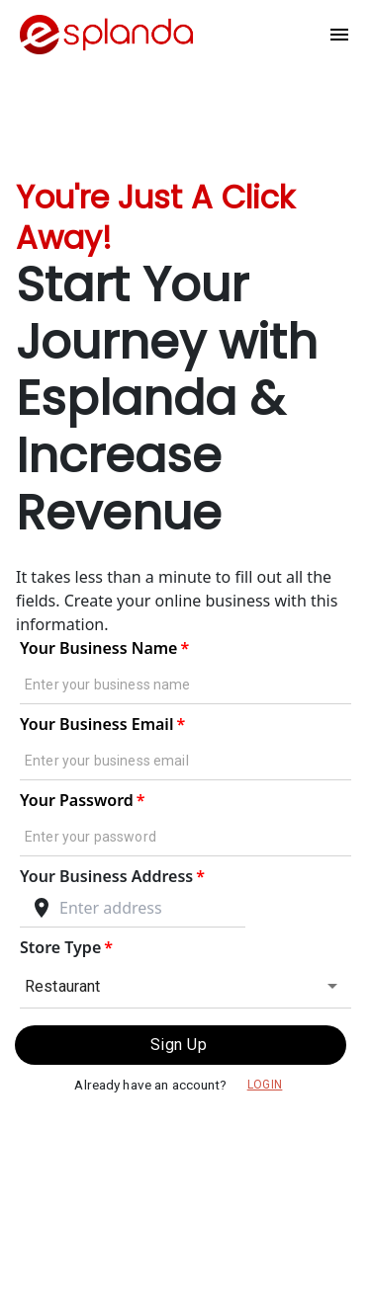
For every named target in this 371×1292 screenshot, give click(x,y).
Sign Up (180, 1045)
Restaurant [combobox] (63, 986)
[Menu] (339, 34)
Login (265, 1085)
